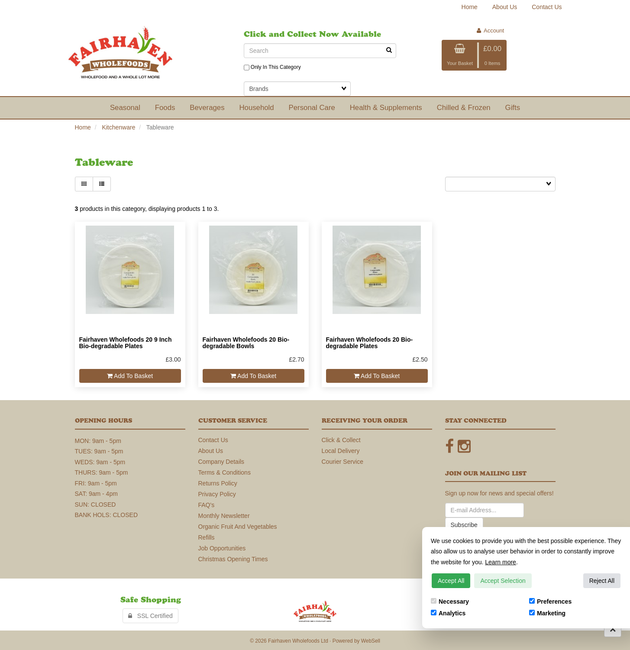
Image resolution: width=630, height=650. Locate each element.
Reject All (601, 580)
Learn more (500, 562)
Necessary (450, 601)
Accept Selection (502, 580)
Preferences (550, 601)
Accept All (451, 580)
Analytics (448, 613)
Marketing (547, 613)
